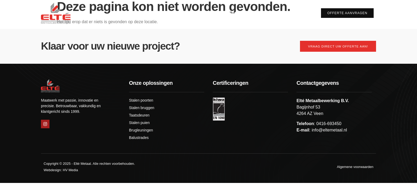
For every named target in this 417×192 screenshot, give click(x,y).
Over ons (198, 13)
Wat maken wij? (236, 13)
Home (174, 13)
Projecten (274, 13)
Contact (302, 13)
